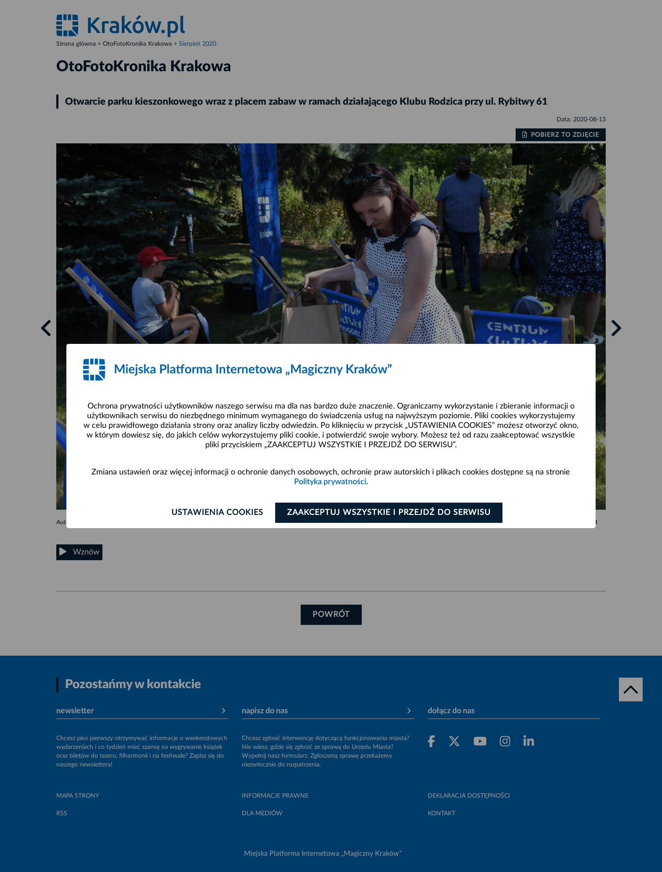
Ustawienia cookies (217, 513)
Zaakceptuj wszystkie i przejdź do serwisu (389, 513)
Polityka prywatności (330, 482)
